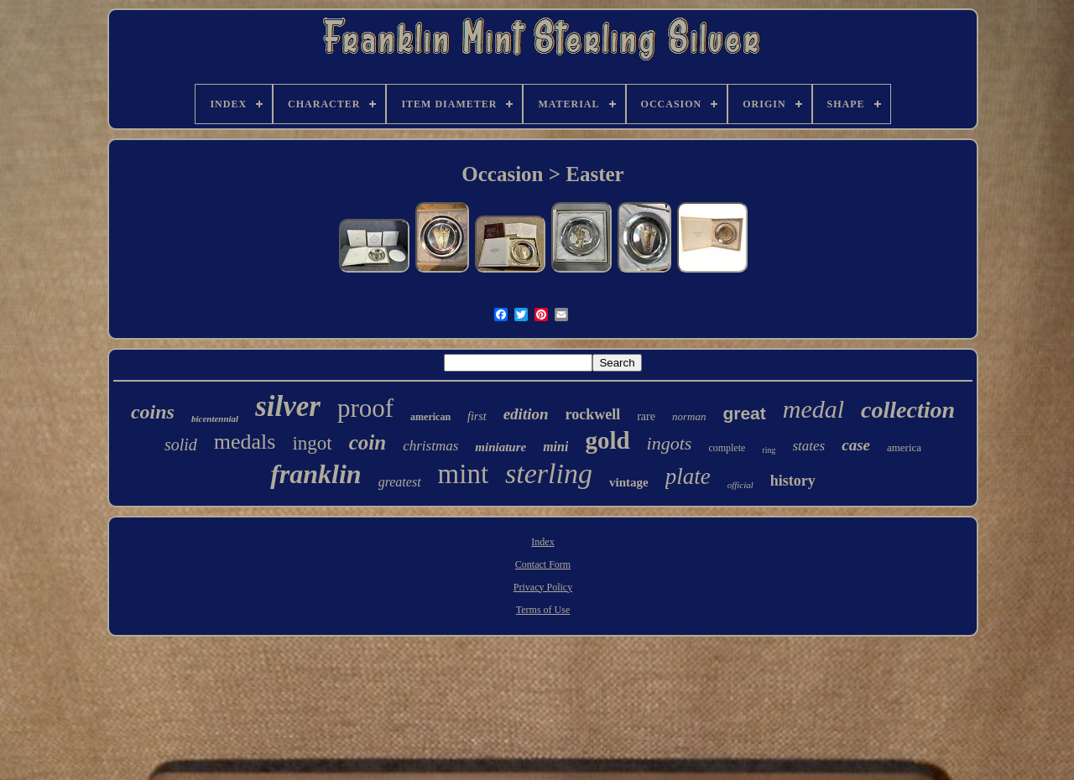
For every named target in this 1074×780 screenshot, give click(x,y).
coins (153, 412)
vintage (629, 482)
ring (768, 450)
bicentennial (214, 418)
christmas (430, 446)
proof (365, 408)
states (808, 446)
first (477, 416)
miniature (500, 447)
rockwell (593, 414)
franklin (315, 474)
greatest (399, 482)
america (904, 447)
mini (555, 446)
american (430, 417)
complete (726, 448)
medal (813, 409)
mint (463, 474)
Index (542, 542)
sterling (548, 473)
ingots (669, 443)
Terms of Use (543, 610)
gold (607, 440)
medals (245, 441)
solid (180, 444)
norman (689, 416)
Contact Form (543, 564)
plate (688, 476)
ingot (311, 443)
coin (367, 442)
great (743, 413)
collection (908, 410)
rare (646, 416)
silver (288, 406)
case (856, 445)
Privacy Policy (543, 587)
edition (526, 414)
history (793, 480)
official (740, 485)
